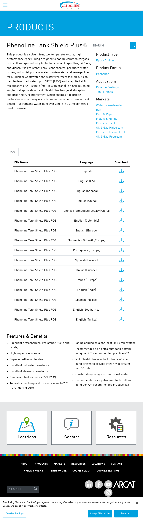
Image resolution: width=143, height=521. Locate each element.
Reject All (126, 515)
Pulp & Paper (105, 114)
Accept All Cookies (100, 515)
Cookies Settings (14, 515)
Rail (98, 109)
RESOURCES (78, 464)
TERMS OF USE (57, 470)
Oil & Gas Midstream (109, 127)
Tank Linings (104, 92)
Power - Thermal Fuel (110, 132)
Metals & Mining (106, 118)
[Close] (137, 504)
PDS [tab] (12, 151)
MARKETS (59, 464)
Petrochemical (105, 123)
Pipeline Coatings (107, 87)
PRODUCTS (41, 464)
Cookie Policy (81, 470)
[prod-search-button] (133, 45)
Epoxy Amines (105, 60)
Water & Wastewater (109, 105)
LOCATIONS (98, 464)
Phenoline (102, 74)
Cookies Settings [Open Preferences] (108, 470)
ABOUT (25, 464)
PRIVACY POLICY (33, 470)
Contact (116, 464)
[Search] (19, 489)
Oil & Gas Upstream (109, 136)
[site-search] (35, 489)
